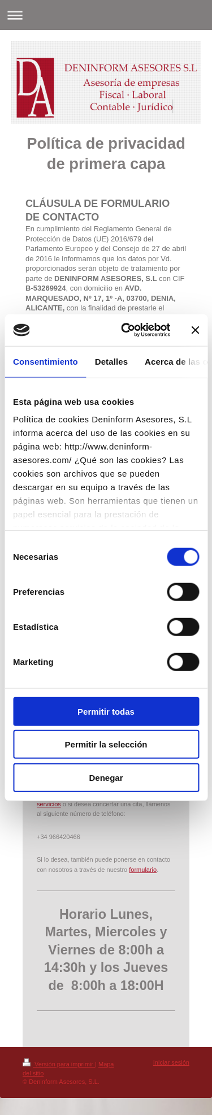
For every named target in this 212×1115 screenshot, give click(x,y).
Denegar (106, 777)
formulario (143, 869)
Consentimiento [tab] (45, 361)
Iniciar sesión (171, 1062)
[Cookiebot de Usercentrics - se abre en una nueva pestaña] (126, 330)
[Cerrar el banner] (195, 330)
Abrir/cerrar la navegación (106, 15)
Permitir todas (106, 711)
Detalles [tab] (111, 361)
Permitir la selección (106, 744)
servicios (49, 804)
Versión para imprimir (59, 1064)
